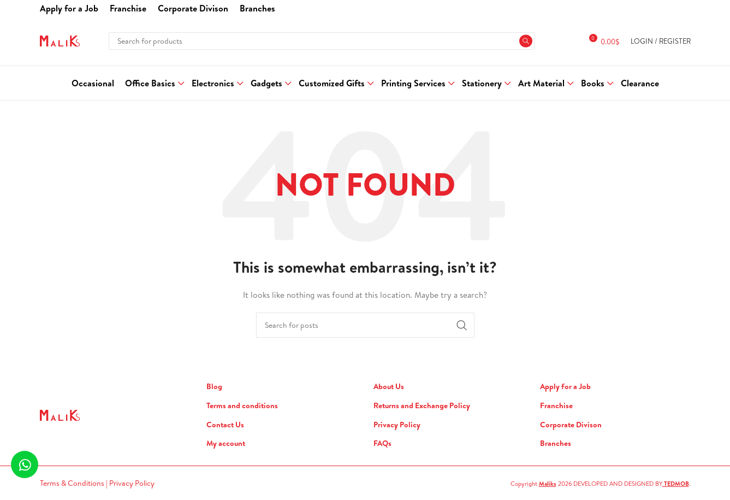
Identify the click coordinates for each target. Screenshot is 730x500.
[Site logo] (60, 39)
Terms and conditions (242, 406)
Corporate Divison (571, 425)
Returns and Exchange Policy (421, 406)
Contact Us (225, 425)
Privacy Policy (396, 425)
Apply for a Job (565, 386)
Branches (555, 443)
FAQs (382, 443)
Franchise (556, 406)
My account (225, 443)
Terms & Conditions (73, 483)
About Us (388, 386)
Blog (214, 386)
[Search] (322, 41)
